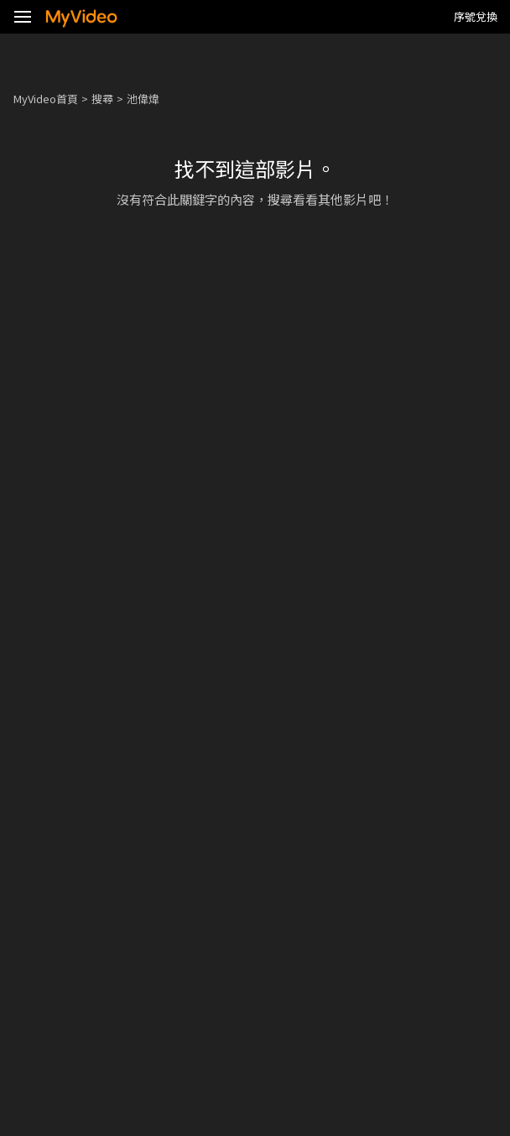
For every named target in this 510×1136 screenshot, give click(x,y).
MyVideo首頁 (45, 99)
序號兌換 (475, 16)
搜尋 (102, 99)
